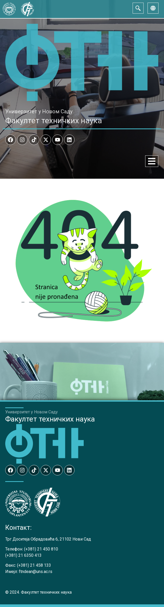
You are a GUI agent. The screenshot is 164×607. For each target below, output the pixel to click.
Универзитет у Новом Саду (38, 111)
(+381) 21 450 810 (41, 549)
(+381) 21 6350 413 (23, 555)
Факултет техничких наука (53, 120)
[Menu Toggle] (151, 161)
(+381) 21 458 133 (34, 565)
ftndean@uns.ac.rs (35, 571)
